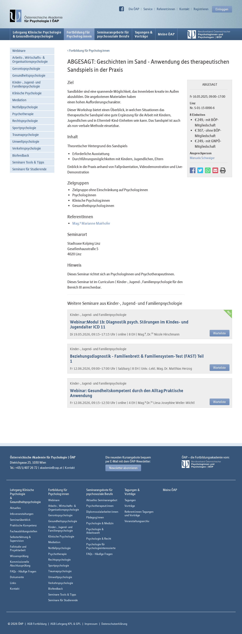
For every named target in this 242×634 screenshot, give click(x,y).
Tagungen (130, 500)
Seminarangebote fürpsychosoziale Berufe (113, 34)
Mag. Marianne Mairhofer (91, 223)
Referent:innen (166, 9)
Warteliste (219, 333)
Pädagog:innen (95, 517)
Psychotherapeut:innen (99, 506)
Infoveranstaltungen (21, 514)
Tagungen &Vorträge (144, 34)
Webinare (19, 51)
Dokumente (17, 577)
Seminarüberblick (20, 519)
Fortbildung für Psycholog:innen (88, 50)
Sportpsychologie (24, 128)
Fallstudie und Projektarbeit (18, 548)
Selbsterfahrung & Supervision (20, 538)
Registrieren (201, 9)
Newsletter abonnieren (123, 468)
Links (13, 583)
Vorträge (130, 506)
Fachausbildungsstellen (23, 531)
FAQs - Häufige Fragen (23, 571)
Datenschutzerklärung (114, 624)
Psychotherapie (23, 114)
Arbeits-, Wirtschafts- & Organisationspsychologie (30, 59)
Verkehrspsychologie (26, 148)
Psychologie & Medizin (99, 523)
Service (147, 9)
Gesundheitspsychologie (28, 75)
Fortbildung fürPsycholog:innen (79, 34)
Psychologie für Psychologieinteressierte (101, 546)
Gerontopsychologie (26, 69)
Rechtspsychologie (25, 121)
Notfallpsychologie (25, 107)
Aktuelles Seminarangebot (101, 500)
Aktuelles (15, 508)
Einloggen (222, 9)
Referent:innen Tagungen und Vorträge (139, 513)
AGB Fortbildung (37, 624)
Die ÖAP (134, 9)
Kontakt (184, 9)
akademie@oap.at (51, 468)
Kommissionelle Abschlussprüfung (20, 563)
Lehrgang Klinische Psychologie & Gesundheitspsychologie (37, 34)
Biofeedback (20, 155)
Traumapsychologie (25, 135)
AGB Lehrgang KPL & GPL (65, 624)
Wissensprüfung (19, 556)
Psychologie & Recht (98, 538)
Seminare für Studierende (29, 169)
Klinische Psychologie (27, 93)
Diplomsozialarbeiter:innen (102, 511)
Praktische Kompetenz (23, 525)
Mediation (19, 100)
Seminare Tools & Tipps (28, 162)
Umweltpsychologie (25, 141)
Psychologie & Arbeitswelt (95, 531)
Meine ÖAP (166, 34)
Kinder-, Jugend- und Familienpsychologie (26, 84)
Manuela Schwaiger (202, 158)
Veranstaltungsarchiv (137, 521)
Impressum (91, 624)
